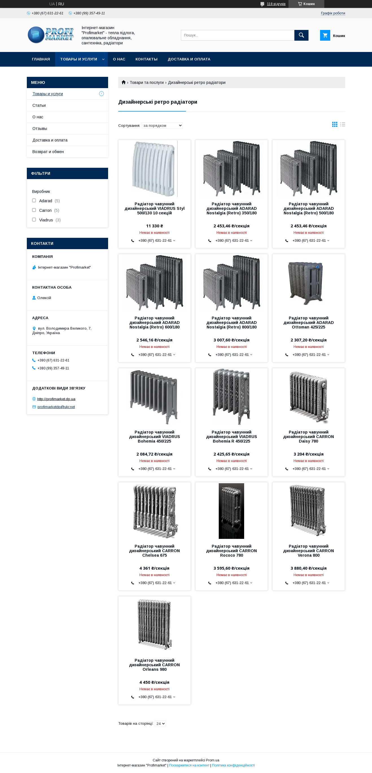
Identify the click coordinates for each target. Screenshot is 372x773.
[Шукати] (301, 35)
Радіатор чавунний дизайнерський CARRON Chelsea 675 (154, 551)
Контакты (146, 59)
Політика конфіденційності (233, 765)
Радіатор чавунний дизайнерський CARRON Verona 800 (308, 551)
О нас (119, 59)
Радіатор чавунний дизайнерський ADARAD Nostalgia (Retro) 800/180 (231, 322)
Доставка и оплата (189, 59)
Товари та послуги (147, 82)
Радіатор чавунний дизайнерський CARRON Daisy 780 (308, 436)
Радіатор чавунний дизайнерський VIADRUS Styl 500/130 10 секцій (154, 208)
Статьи (39, 105)
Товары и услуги (78, 59)
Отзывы (39, 128)
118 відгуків (276, 4)
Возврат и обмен (48, 151)
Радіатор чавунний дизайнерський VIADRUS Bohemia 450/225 (154, 436)
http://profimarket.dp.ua (56, 399)
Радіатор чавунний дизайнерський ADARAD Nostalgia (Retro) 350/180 (231, 208)
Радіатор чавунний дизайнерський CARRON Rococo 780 (231, 551)
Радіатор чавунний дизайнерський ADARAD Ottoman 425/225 (308, 322)
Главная (41, 59)
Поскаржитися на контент (189, 765)
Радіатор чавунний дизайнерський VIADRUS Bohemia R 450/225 (231, 436)
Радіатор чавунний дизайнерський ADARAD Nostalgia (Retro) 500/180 (308, 208)
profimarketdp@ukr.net (56, 407)
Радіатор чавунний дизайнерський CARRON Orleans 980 (154, 665)
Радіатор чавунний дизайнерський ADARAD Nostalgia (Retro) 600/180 (154, 322)
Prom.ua (212, 760)
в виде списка (342, 126)
